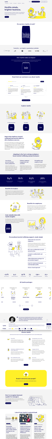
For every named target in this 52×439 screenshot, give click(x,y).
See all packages (26, 280)
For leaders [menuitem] (11, 3)
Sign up (7, 413)
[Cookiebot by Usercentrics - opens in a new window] (4, 437)
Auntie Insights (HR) (44, 1)
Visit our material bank (26, 417)
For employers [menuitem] (15, 3)
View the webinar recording (38, 411)
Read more (12, 294)
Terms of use (41, 427)
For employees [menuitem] (6, 3)
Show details (34, 437)
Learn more (13, 272)
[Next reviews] (45, 66)
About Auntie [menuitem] (19, 3)
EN (30, 1)
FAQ (18, 427)
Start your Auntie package (35, 1)
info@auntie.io (30, 430)
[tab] (24, 72)
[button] (4, 35)
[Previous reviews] (6, 66)
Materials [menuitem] (23, 3)
